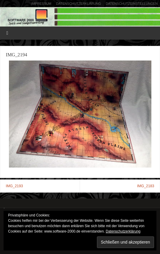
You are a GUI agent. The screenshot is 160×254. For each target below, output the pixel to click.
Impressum (41, 3)
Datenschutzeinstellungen (132, 3)
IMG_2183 (145, 186)
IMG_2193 (14, 186)
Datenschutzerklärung (78, 3)
